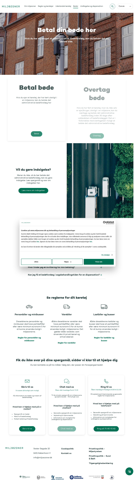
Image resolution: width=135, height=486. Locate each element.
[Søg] (112, 6)
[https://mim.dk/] (25, 477)
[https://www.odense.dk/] (57, 477)
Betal (36, 137)
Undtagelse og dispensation (91, 6)
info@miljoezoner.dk (42, 458)
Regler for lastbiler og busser (104, 339)
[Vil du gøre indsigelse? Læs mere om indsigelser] (100, 180)
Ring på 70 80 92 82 (106, 429)
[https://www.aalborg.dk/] (76, 477)
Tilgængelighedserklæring (101, 463)
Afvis (35, 276)
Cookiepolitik (67, 449)
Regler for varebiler (67, 343)
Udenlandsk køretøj (63, 6)
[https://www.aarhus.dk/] (41, 477)
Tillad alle (99, 276)
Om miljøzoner (30, 6)
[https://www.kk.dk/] (112, 477)
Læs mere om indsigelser (33, 190)
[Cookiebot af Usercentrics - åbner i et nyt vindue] (105, 237)
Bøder (75, 6)
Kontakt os (66, 453)
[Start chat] (129, 471)
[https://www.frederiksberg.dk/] (96, 477)
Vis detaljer (107, 269)
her (113, 253)
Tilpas (67, 276)
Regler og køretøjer (45, 6)
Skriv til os (27, 429)
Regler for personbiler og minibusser (29, 339)
